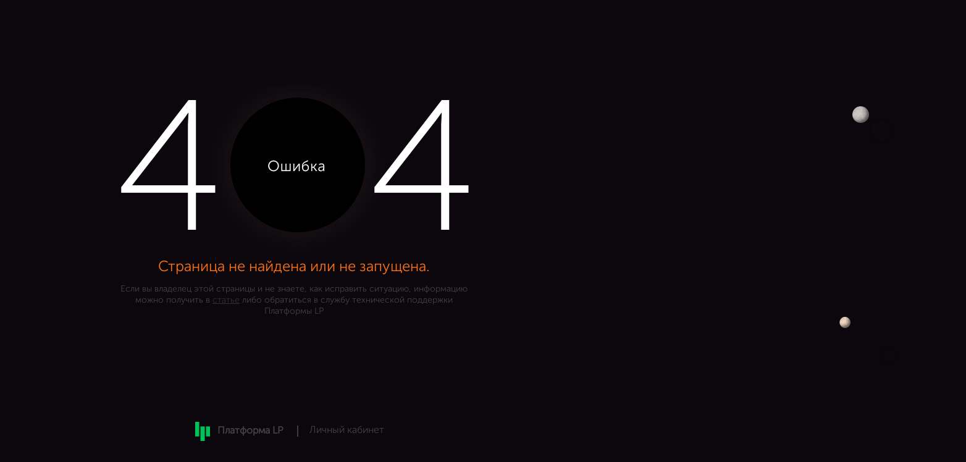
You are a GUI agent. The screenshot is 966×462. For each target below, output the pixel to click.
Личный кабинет (346, 430)
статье (226, 300)
